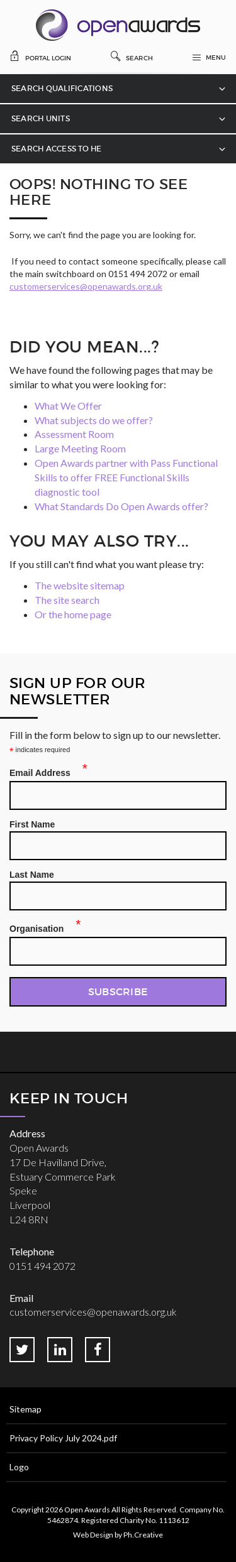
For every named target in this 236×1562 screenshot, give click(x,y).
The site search (67, 600)
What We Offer (68, 406)
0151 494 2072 (42, 1266)
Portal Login (40, 56)
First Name (32, 824)
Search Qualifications (62, 88)
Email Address (43, 771)
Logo (19, 1466)
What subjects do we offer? (94, 420)
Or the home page (73, 614)
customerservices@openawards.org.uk (85, 286)
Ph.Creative (143, 1534)
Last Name (31, 875)
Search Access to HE (56, 148)
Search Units (40, 118)
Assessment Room (74, 434)
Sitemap (25, 1409)
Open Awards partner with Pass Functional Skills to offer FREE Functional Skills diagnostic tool (126, 477)
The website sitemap (80, 585)
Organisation (40, 927)
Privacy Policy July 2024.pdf (63, 1438)
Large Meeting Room (80, 448)
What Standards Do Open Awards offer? (121, 506)
